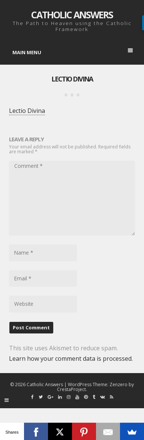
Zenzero (119, 384)
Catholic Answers (72, 14)
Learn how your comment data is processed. (71, 358)
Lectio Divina (72, 78)
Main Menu (72, 52)
